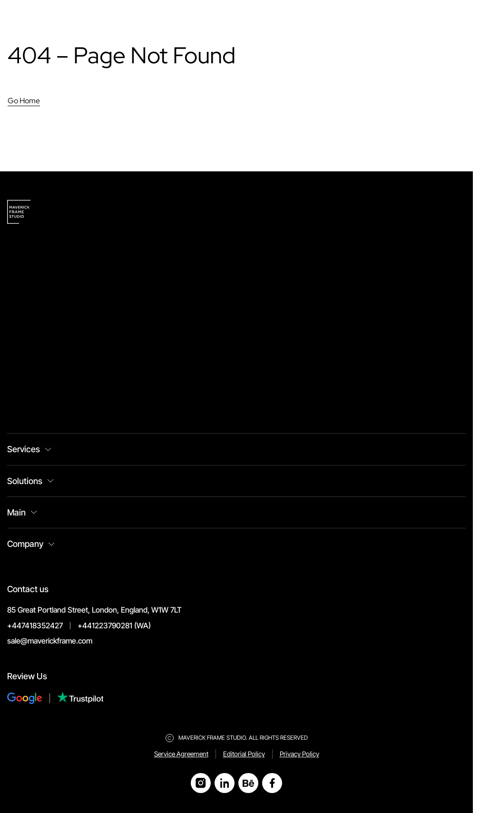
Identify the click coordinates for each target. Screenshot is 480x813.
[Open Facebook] (272, 783)
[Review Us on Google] (32, 698)
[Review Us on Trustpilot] (80, 698)
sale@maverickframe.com (49, 640)
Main (16, 512)
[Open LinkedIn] (225, 783)
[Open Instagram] (201, 783)
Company (25, 544)
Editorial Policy (244, 754)
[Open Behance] (248, 783)
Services (23, 449)
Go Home (24, 101)
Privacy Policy (299, 754)
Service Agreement (181, 754)
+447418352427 (35, 625)
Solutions (24, 481)
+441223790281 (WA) (114, 625)
